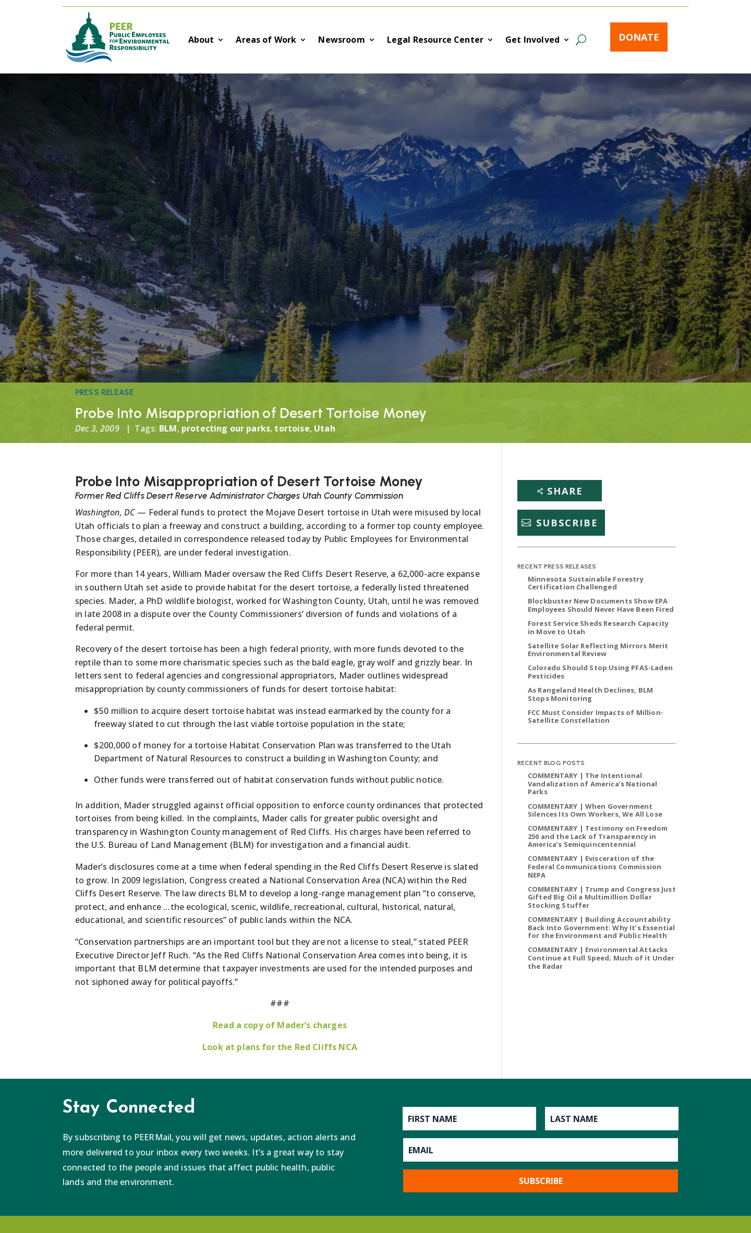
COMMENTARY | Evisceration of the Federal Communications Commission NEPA (594, 866)
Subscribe (567, 522)
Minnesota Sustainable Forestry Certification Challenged (586, 583)
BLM (168, 428)
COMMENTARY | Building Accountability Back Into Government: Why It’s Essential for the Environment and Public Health (601, 927)
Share (565, 491)
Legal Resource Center (435, 40)
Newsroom (341, 40)
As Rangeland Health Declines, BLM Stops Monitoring (590, 694)
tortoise (291, 428)
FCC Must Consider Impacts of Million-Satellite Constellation (595, 716)
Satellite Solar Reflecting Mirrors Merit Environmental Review (598, 650)
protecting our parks (225, 428)
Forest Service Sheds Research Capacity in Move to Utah (598, 627)
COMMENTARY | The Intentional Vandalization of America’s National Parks (593, 783)
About (201, 40)
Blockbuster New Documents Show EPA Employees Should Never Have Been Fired (601, 605)
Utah (324, 428)
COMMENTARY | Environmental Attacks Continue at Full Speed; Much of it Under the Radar (601, 957)
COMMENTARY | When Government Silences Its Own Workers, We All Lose (595, 810)
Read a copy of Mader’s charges (280, 1025)
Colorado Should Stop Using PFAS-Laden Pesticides (600, 672)
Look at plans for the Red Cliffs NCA (279, 1047)
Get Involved (532, 40)
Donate (639, 37)
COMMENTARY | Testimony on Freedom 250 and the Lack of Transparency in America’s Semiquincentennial (598, 836)
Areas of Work (266, 40)
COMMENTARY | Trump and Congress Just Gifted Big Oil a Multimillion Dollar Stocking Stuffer (602, 897)
